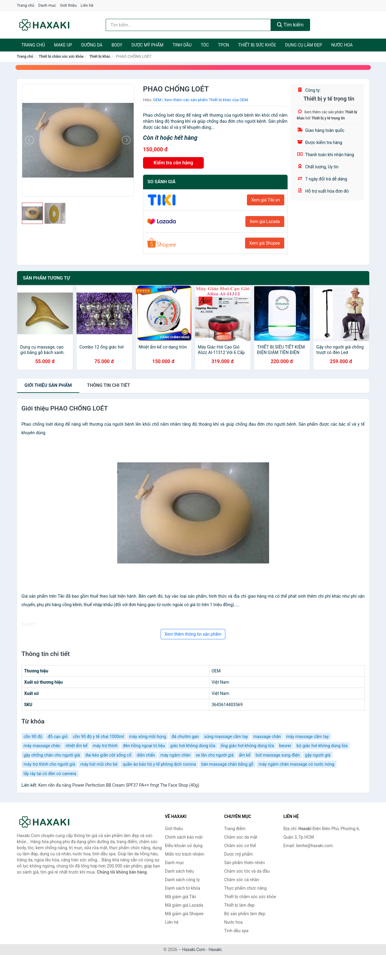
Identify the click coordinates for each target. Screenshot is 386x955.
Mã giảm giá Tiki (180, 896)
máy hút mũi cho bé (99, 764)
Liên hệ (87, 5)
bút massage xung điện (278, 755)
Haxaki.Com (193, 949)
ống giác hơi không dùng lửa (247, 745)
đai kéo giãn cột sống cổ (108, 755)
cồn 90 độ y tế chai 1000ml (98, 736)
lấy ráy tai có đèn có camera (50, 773)
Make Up (63, 45)
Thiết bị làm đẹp (239, 905)
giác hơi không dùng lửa (192, 745)
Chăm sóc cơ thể (240, 845)
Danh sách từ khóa (182, 888)
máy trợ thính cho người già (49, 764)
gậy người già (317, 755)
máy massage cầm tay (307, 736)
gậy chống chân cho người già (52, 755)
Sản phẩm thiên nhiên (244, 862)
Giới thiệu (68, 5)
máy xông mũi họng (147, 736)
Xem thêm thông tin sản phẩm (193, 634)
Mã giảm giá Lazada (184, 905)
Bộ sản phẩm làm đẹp (244, 913)
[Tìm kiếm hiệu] (188, 25)
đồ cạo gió (57, 736)
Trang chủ (25, 5)
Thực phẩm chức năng (245, 888)
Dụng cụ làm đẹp (303, 45)
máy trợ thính (105, 745)
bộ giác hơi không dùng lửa (322, 745)
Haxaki (215, 949)
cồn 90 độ (33, 736)
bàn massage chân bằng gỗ (227, 764)
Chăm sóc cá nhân (241, 879)
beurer (285, 745)
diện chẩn (146, 755)
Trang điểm (234, 828)
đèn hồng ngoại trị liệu (144, 745)
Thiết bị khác (99, 56)
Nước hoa (342, 45)
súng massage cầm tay (226, 736)
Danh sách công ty (182, 879)
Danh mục (47, 5)
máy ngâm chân (175, 755)
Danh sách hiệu (179, 871)
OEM (157, 100)
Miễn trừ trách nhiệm (184, 854)
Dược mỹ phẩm (147, 45)
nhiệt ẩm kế (76, 745)
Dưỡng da (91, 45)
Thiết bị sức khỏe (257, 45)
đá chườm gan (185, 736)
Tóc (205, 45)
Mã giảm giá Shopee (184, 913)
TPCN (223, 45)
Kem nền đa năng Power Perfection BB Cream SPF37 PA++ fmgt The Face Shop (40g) (118, 785)
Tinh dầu (182, 45)
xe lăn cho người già (215, 755)
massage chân (267, 736)
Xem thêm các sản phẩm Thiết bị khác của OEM (206, 100)
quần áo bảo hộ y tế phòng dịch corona (159, 764)
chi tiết (108, 385)
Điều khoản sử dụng (184, 845)
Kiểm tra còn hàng (173, 163)
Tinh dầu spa (236, 930)
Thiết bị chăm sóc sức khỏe (61, 56)
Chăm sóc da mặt (241, 837)
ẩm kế (245, 755)
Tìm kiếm (290, 25)
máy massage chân (42, 745)
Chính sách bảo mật (184, 837)
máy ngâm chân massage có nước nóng (296, 764)
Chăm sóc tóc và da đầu (247, 871)
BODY (116, 45)
